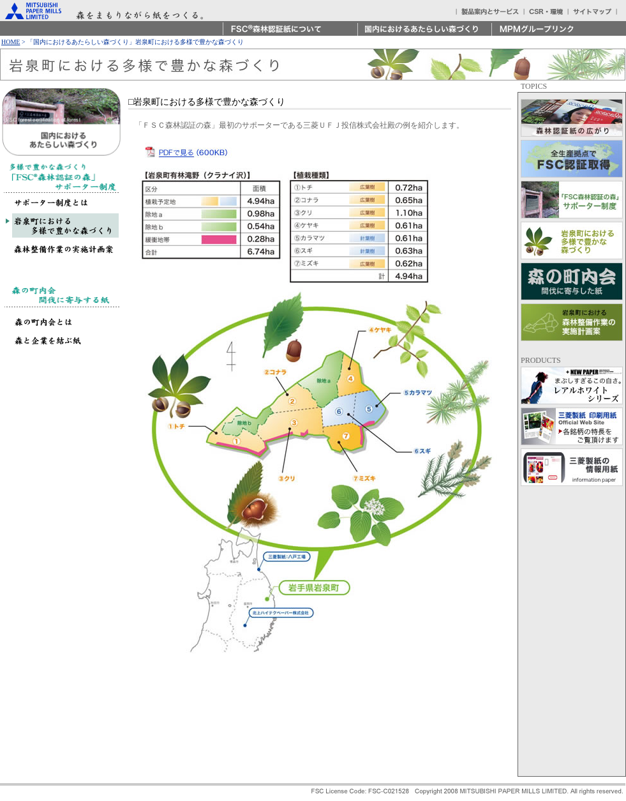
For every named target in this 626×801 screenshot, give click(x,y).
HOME (10, 41)
